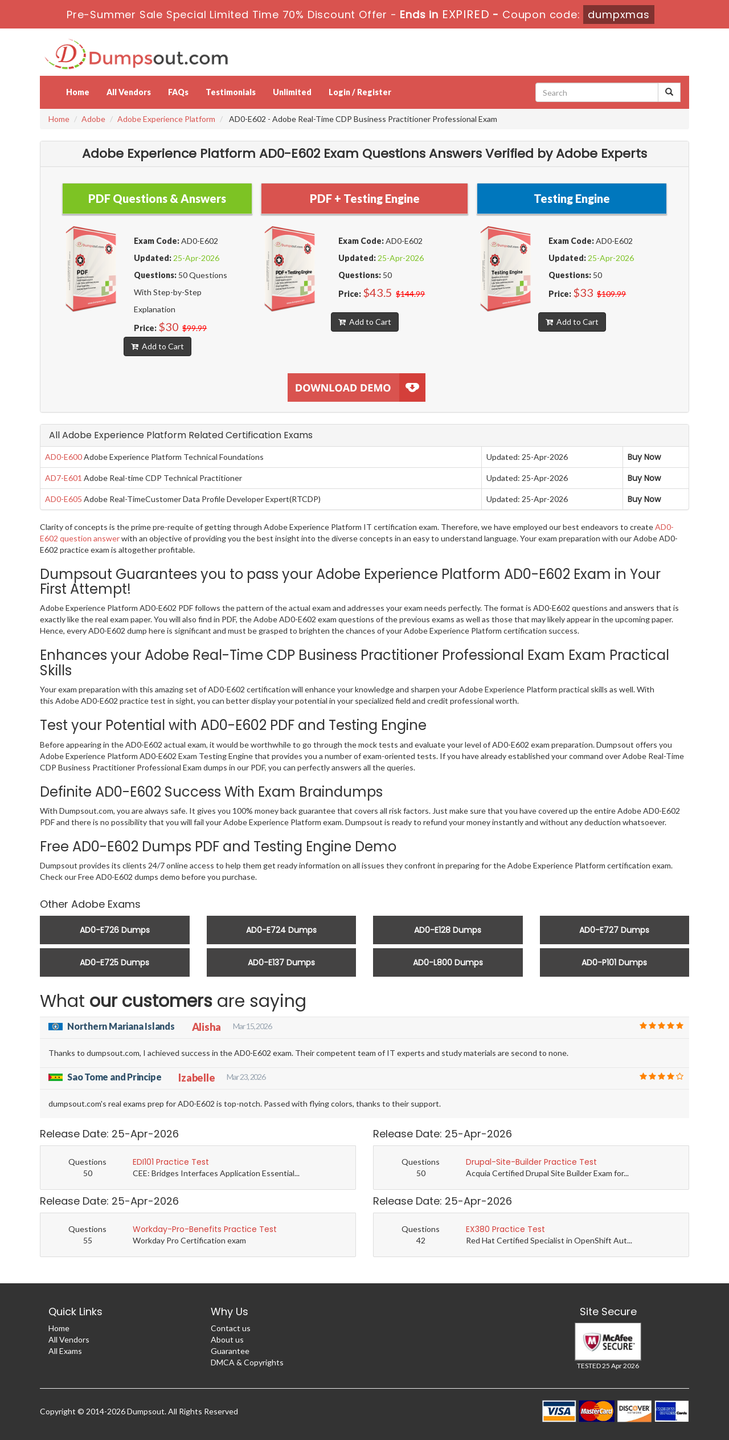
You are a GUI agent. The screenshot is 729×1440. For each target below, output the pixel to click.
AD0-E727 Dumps (614, 930)
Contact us (231, 1328)
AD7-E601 (63, 478)
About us (227, 1339)
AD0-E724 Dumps (281, 930)
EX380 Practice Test (505, 1229)
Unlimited (292, 92)
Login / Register (360, 92)
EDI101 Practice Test (171, 1162)
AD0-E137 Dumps (281, 962)
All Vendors (129, 92)
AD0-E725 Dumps (114, 962)
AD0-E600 (63, 457)
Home (77, 92)
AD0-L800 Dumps (448, 962)
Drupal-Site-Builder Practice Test (531, 1162)
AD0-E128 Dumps (447, 930)
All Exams (65, 1351)
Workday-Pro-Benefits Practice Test (205, 1229)
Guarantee (230, 1351)
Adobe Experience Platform (166, 119)
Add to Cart (157, 346)
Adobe (93, 119)
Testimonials (231, 92)
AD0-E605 (63, 499)
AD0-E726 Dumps (115, 930)
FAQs (178, 92)
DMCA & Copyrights (247, 1362)
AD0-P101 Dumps (614, 962)
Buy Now (644, 457)
